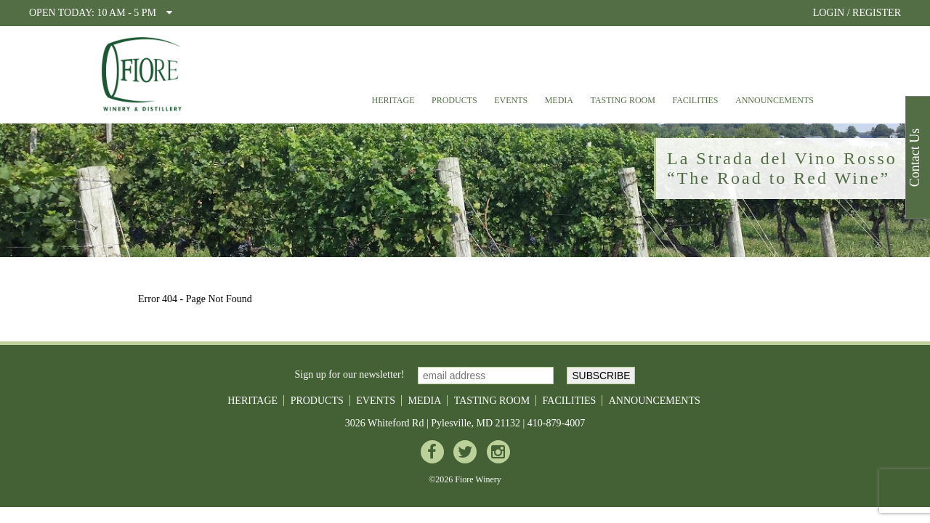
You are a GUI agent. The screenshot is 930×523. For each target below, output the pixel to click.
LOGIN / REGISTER (857, 12)
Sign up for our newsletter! (350, 374)
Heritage (392, 100)
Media (559, 100)
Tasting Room (623, 100)
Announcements (774, 100)
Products (454, 100)
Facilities (695, 100)
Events (510, 100)
